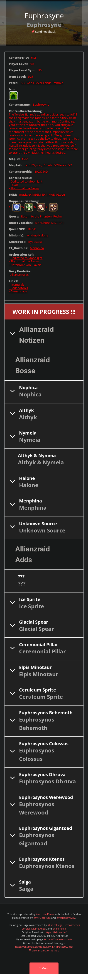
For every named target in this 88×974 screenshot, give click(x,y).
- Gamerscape (18, 291)
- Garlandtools (18, 288)
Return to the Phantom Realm (41, 216)
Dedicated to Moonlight (26, 181)
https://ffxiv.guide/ (55, 932)
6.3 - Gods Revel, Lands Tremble (42, 83)
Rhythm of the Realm (24, 188)
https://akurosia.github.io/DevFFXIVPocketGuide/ (44, 946)
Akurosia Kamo (45, 914)
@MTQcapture (42, 917)
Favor (14, 185)
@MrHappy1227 (65, 917)
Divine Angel (38, 928)
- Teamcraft (16, 284)
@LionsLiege (55, 925)
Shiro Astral (59, 928)
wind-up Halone (37, 235)
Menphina (37, 248)
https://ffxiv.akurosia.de (58, 939)
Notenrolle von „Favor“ (26, 265)
